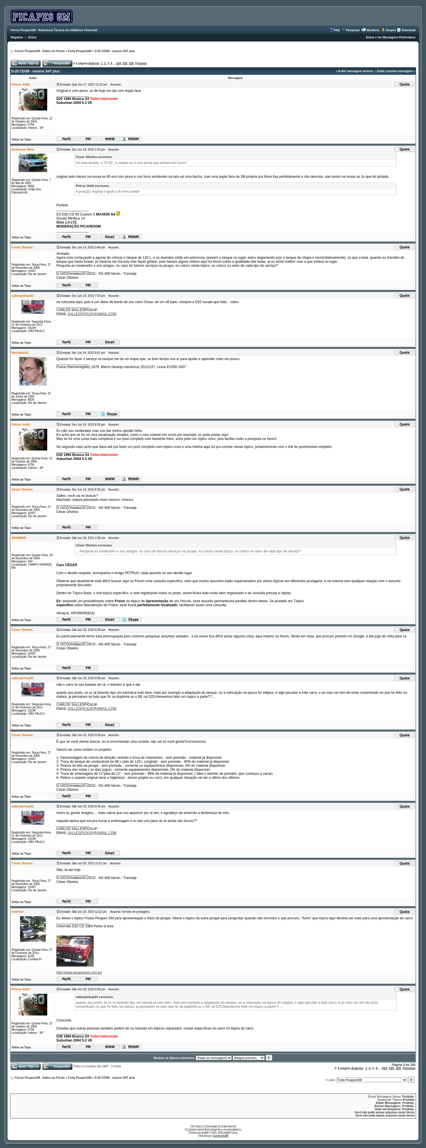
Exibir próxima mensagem (395, 71)
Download (408, 30)
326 (131, 63)
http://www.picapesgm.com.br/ (79, 973)
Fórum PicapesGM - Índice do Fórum (40, 51)
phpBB (205, 1132)
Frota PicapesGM (80, 51)
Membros (373, 30)
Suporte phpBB (220, 1135)
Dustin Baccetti (228, 1126)
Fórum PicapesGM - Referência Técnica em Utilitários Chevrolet (54, 30)
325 (124, 63)
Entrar (32, 37)
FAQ (337, 30)
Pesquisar (353, 30)
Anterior (94, 63)
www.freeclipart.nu (232, 1129)
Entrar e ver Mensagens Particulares (390, 37)
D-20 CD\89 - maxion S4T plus (114, 51)
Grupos (391, 30)
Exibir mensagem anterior (355, 71)
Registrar (17, 37)
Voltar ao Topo (21, 139)
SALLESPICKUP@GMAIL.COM (92, 314)
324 (118, 63)
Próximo (141, 63)
